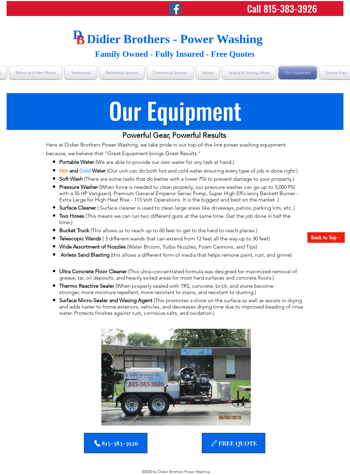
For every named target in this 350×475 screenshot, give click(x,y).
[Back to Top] (326, 237)
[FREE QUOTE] (233, 443)
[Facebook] (175, 8)
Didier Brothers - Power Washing (175, 39)
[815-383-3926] (115, 443)
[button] (176, 377)
